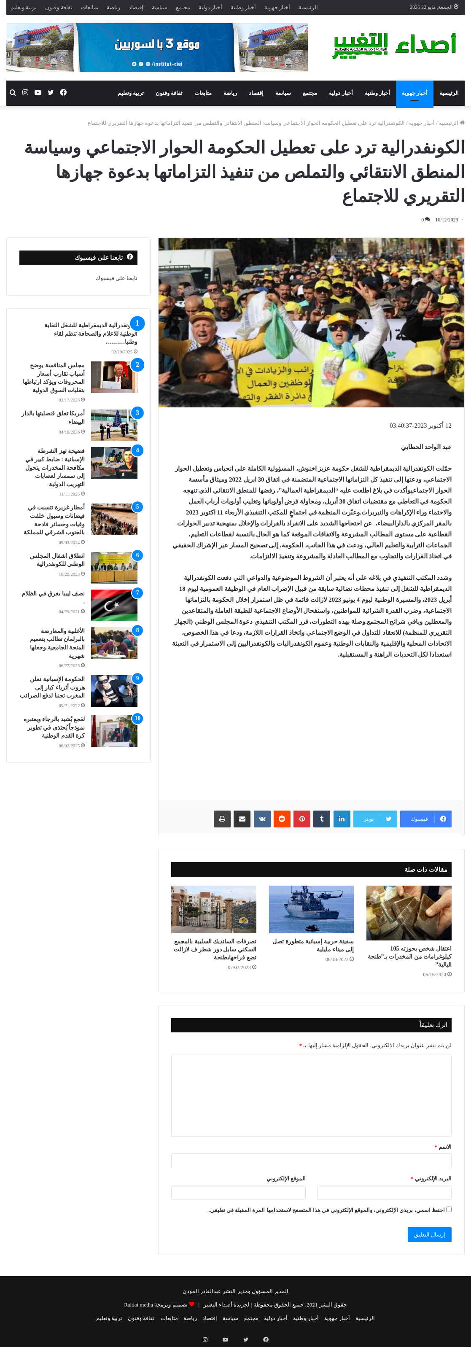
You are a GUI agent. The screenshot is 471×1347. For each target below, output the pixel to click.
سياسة (159, 7)
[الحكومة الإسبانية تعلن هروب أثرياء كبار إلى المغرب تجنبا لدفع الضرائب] (114, 691)
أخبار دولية (210, 7)
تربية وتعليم (24, 7)
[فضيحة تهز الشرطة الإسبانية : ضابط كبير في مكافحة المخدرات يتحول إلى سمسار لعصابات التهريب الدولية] (114, 463)
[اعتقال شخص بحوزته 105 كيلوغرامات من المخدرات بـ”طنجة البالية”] (409, 913)
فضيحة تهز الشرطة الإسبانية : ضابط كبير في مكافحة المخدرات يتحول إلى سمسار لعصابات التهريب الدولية (55, 467)
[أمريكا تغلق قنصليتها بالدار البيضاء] (114, 425)
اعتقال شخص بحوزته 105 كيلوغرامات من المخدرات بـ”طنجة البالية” (410, 957)
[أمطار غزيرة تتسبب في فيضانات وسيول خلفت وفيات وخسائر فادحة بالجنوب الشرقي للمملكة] (114, 519)
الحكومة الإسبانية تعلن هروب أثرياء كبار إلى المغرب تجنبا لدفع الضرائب (52, 687)
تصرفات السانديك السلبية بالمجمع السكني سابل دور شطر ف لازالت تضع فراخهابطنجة (215, 949)
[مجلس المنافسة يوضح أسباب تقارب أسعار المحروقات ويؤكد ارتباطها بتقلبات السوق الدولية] (114, 377)
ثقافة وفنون (58, 7)
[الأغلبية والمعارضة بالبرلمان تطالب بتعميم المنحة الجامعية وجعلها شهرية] (114, 643)
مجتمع (183, 7)
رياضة (113, 7)
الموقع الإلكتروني (286, 1178)
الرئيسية (308, 7)
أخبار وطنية (243, 7)
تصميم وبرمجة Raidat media (155, 1304)
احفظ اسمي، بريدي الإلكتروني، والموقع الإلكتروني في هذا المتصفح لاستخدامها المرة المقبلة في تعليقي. (326, 1210)
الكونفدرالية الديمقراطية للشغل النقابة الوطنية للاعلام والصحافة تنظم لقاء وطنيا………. (91, 333)
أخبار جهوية (277, 7)
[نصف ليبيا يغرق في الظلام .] (114, 605)
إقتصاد (136, 7)
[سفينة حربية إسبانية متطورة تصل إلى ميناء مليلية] (311, 910)
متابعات (89, 7)
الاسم (443, 1147)
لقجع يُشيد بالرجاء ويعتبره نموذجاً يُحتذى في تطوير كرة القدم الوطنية (54, 727)
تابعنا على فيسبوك (117, 278)
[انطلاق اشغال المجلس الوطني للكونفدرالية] (114, 568)
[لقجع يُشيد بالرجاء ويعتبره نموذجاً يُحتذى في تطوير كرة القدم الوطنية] (114, 731)
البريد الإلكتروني (431, 1178)
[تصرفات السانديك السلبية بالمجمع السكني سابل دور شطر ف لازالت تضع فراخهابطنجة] (213, 910)
